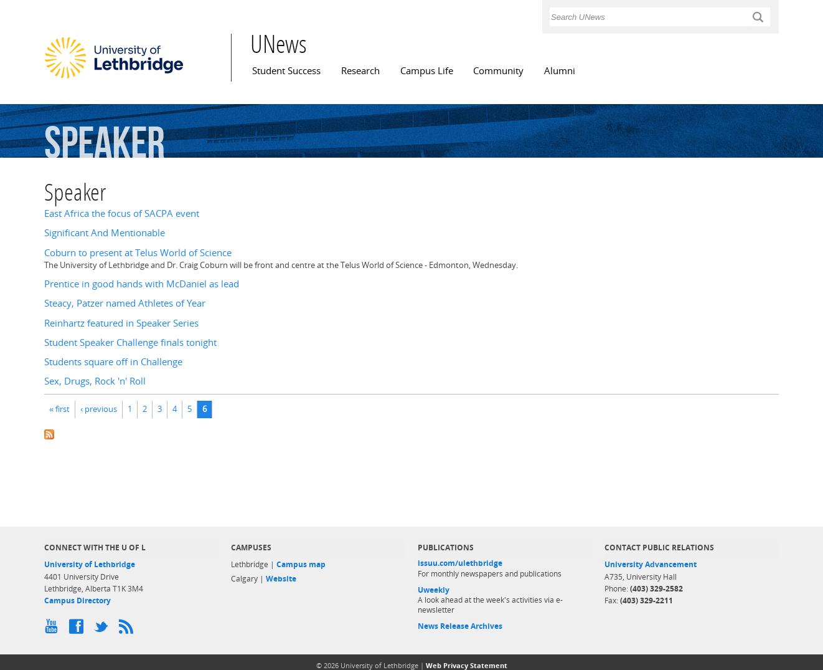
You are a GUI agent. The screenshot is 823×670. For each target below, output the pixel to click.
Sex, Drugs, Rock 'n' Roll (95, 381)
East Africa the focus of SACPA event (121, 213)
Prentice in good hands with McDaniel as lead (141, 283)
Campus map (301, 564)
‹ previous (98, 408)
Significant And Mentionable (104, 232)
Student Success (286, 70)
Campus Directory (77, 600)
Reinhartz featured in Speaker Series (121, 323)
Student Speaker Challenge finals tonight (130, 342)
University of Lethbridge (89, 564)
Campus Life (426, 70)
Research (360, 70)
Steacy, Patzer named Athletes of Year (124, 303)
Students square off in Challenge (113, 361)
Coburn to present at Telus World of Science (138, 252)
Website (281, 578)
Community (498, 70)
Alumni (559, 70)
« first (59, 408)
